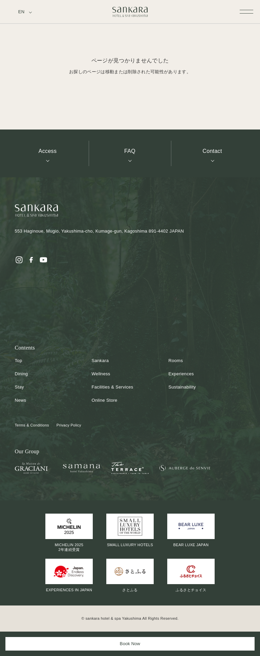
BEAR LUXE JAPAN (191, 530)
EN (21, 11)
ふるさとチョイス (191, 575)
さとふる (130, 575)
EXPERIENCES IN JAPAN (69, 575)
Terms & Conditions (32, 425)
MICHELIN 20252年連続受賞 (69, 532)
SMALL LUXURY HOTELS (130, 530)
